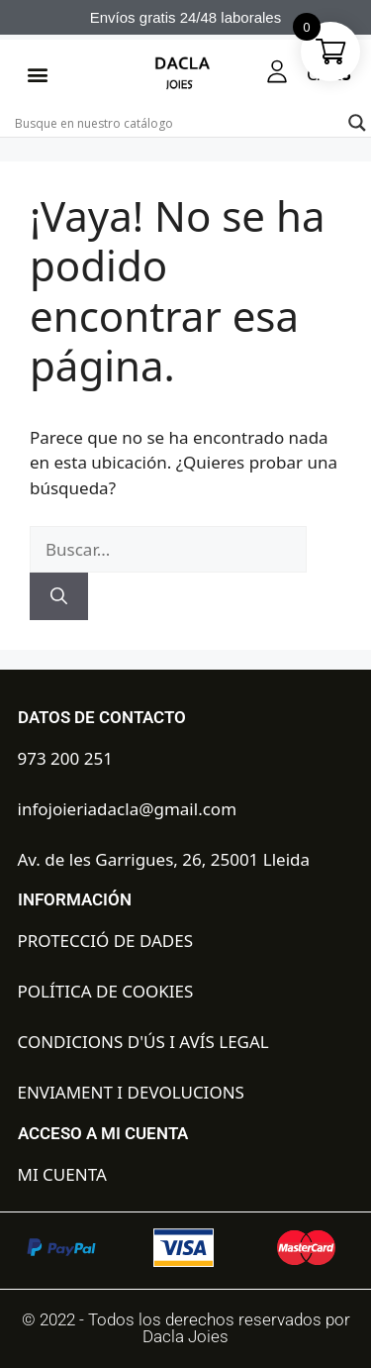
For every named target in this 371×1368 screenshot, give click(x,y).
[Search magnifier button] (357, 123)
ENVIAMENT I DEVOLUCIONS (131, 1092)
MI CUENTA (62, 1174)
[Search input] (176, 123)
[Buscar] (59, 596)
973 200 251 (65, 758)
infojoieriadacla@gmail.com (127, 808)
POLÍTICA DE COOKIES (106, 991)
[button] (37, 74)
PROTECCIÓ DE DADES (106, 940)
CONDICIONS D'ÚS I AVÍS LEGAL (143, 1041)
